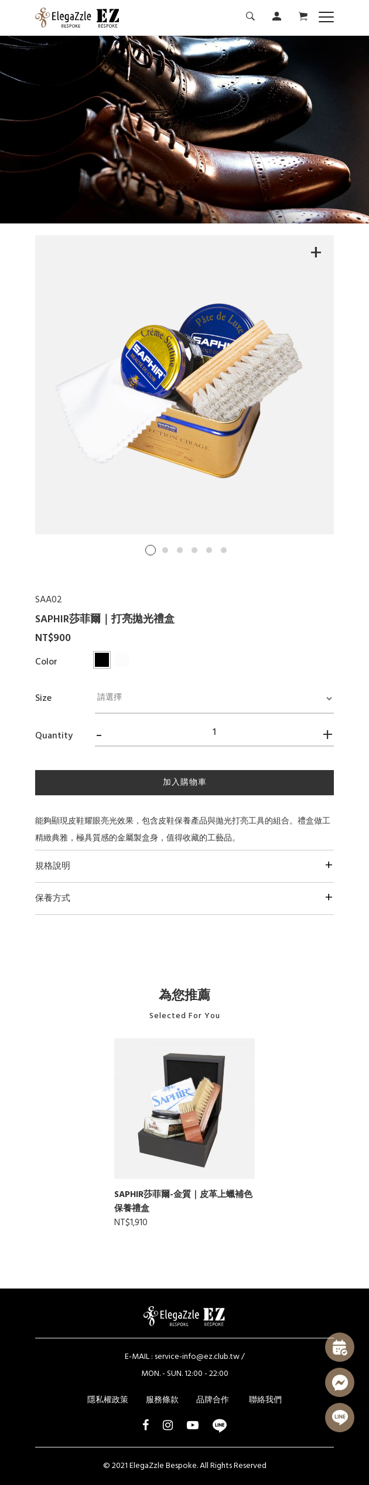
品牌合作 (212, 1400)
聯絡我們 (265, 1400)
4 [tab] (194, 550)
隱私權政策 (107, 1400)
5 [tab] (209, 550)
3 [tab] (180, 550)
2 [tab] (165, 550)
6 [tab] (224, 550)
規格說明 (52, 866)
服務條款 (162, 1400)
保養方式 (52, 898)
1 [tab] (150, 550)
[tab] (184, 866)
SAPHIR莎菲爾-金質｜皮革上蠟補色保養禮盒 (183, 1202)
